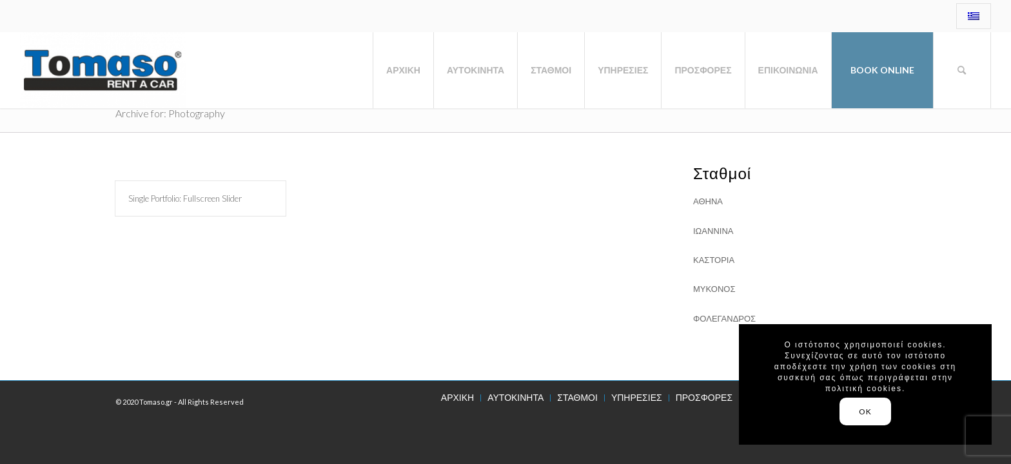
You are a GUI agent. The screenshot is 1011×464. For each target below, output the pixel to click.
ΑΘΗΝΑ (708, 201)
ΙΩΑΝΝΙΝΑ (713, 231)
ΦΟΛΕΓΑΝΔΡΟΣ (724, 318)
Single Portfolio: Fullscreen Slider (185, 198)
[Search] (962, 70)
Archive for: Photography (170, 113)
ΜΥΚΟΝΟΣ (714, 289)
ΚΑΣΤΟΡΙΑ (713, 260)
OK (865, 411)
